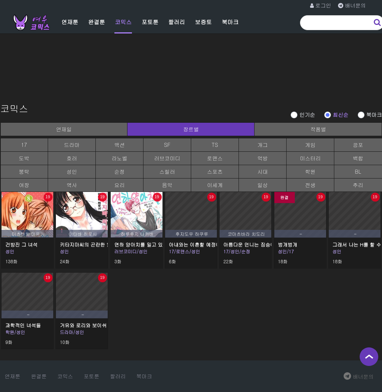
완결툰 (96, 22)
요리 (119, 185)
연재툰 (69, 22)
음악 (167, 185)
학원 (310, 171)
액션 (119, 144)
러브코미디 (167, 158)
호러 (72, 158)
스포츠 (215, 171)
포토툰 (150, 22)
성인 (72, 171)
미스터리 (310, 158)
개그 (263, 144)
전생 (310, 185)
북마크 (230, 22)
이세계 (215, 185)
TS (215, 144)
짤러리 (176, 22)
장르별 (191, 129)
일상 (263, 185)
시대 (263, 171)
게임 (310, 144)
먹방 (263, 158)
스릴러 (167, 171)
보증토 (203, 22)
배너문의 (359, 376)
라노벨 (119, 158)
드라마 (72, 144)
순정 (119, 171)
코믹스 (123, 22)
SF (167, 144)
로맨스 (215, 158)
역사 (72, 185)
